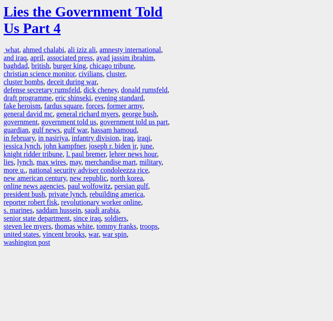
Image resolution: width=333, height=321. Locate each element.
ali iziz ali (82, 50)
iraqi (143, 138)
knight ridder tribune (33, 154)
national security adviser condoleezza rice (88, 170)
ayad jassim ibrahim (125, 58)
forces (94, 106)
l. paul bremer (86, 154)
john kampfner (64, 146)
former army (124, 106)
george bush (139, 114)
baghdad (16, 66)
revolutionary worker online (101, 202)
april (36, 58)
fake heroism (22, 106)
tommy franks (116, 226)
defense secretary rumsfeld (42, 90)
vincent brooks (64, 234)
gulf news (46, 130)
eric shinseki (73, 98)
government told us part (134, 122)
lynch (25, 162)
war (93, 234)
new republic (88, 178)
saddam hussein (58, 210)
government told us (68, 122)
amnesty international (130, 50)
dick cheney (100, 90)
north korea (126, 178)
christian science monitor (39, 74)
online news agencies (34, 186)
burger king (69, 66)
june (146, 146)
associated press (70, 58)
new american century (35, 178)
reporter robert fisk (31, 202)
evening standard (119, 98)
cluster (115, 74)
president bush (24, 194)
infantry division (95, 138)
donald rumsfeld (144, 90)
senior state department (37, 218)
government (20, 122)
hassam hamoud (114, 130)
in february (19, 138)
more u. (14, 170)
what (11, 50)
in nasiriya (53, 138)
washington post (27, 242)
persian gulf (131, 186)
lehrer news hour (133, 154)
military (151, 162)
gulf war (75, 130)
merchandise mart (110, 162)
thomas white (74, 226)
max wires (51, 162)
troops (149, 226)
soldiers (115, 218)
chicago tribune (112, 66)
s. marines (18, 210)
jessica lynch (22, 146)
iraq (128, 138)
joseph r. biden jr (112, 146)
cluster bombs (23, 82)
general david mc (28, 114)
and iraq (15, 58)
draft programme (28, 98)
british (40, 66)
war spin (115, 234)
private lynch (67, 194)
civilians (90, 74)
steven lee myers (27, 226)
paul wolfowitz (89, 186)
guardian (16, 130)
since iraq (87, 218)
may (76, 162)
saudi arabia (102, 210)
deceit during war (71, 82)
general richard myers (87, 114)
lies (8, 162)
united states (21, 234)
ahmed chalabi (43, 50)
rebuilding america (116, 194)
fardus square (63, 106)
